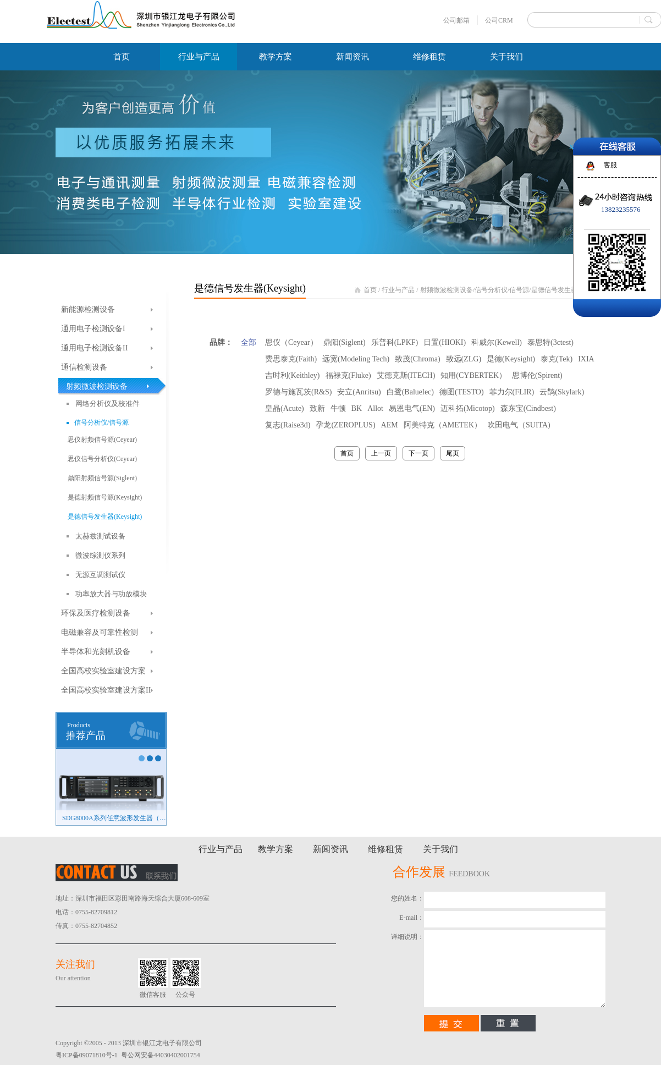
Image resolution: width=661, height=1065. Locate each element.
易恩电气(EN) (412, 408)
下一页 (418, 453)
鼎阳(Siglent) (344, 342)
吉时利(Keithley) (292, 375)
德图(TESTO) (461, 392)
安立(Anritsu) (359, 392)
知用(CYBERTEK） (473, 375)
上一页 (381, 453)
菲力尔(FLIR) (512, 392)
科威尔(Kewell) (496, 342)
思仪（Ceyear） (291, 342)
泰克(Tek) (556, 359)
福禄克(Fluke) (348, 375)
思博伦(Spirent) (537, 375)
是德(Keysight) (511, 359)
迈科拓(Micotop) (467, 408)
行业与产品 (398, 290)
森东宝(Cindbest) (528, 408)
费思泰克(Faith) (291, 359)
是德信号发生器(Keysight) (568, 290)
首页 (121, 56)
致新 (317, 408)
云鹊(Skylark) (561, 392)
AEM (389, 425)
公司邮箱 (456, 20)
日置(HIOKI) (444, 342)
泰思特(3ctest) (550, 342)
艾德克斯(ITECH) (406, 375)
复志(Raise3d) (287, 425)
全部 (248, 342)
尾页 (452, 453)
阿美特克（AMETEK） (443, 425)
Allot (375, 408)
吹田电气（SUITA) (518, 425)
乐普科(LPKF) (394, 342)
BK (356, 408)
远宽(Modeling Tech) (355, 359)
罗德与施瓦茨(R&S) (298, 392)
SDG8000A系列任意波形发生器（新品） (114, 818)
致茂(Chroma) (417, 359)
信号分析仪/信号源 (502, 290)
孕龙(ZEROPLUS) (345, 425)
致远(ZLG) (464, 359)
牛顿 (338, 408)
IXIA (586, 359)
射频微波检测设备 (446, 290)
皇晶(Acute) (284, 408)
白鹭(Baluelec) (410, 392)
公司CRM (499, 20)
